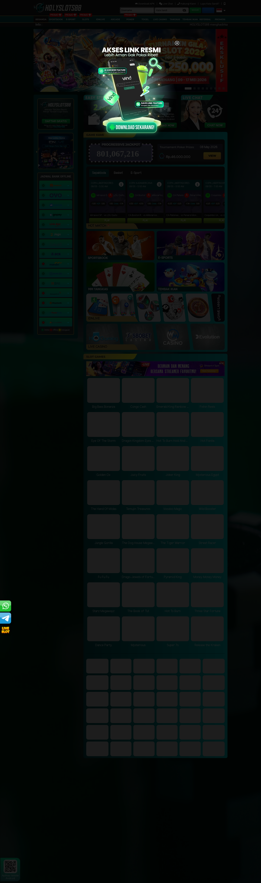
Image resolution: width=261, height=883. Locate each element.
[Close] (177, 43)
